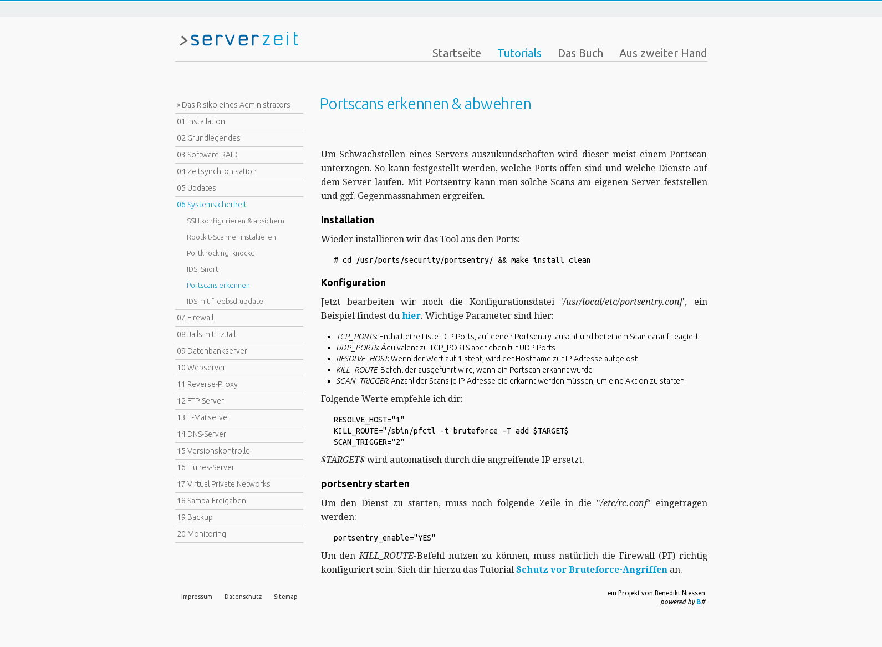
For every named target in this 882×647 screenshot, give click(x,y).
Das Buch (580, 53)
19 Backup (195, 517)
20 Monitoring (201, 533)
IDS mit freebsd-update (225, 301)
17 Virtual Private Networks (224, 484)
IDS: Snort (202, 269)
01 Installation (201, 121)
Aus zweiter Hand (663, 53)
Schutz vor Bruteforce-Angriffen (591, 569)
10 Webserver (201, 367)
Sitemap (286, 596)
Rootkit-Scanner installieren (231, 237)
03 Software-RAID (207, 154)
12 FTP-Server (200, 400)
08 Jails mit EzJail (206, 334)
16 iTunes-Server (205, 467)
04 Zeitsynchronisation (217, 171)
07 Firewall (195, 317)
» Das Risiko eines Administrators (233, 104)
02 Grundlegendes (209, 138)
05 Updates (196, 188)
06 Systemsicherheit (212, 204)
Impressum (196, 596)
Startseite (456, 53)
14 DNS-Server (201, 434)
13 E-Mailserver (203, 417)
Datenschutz (243, 596)
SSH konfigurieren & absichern (235, 221)
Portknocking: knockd (221, 253)
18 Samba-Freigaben (211, 500)
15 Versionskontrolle (213, 450)
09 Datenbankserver (212, 351)
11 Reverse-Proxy (207, 384)
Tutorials (519, 53)
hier (411, 315)
